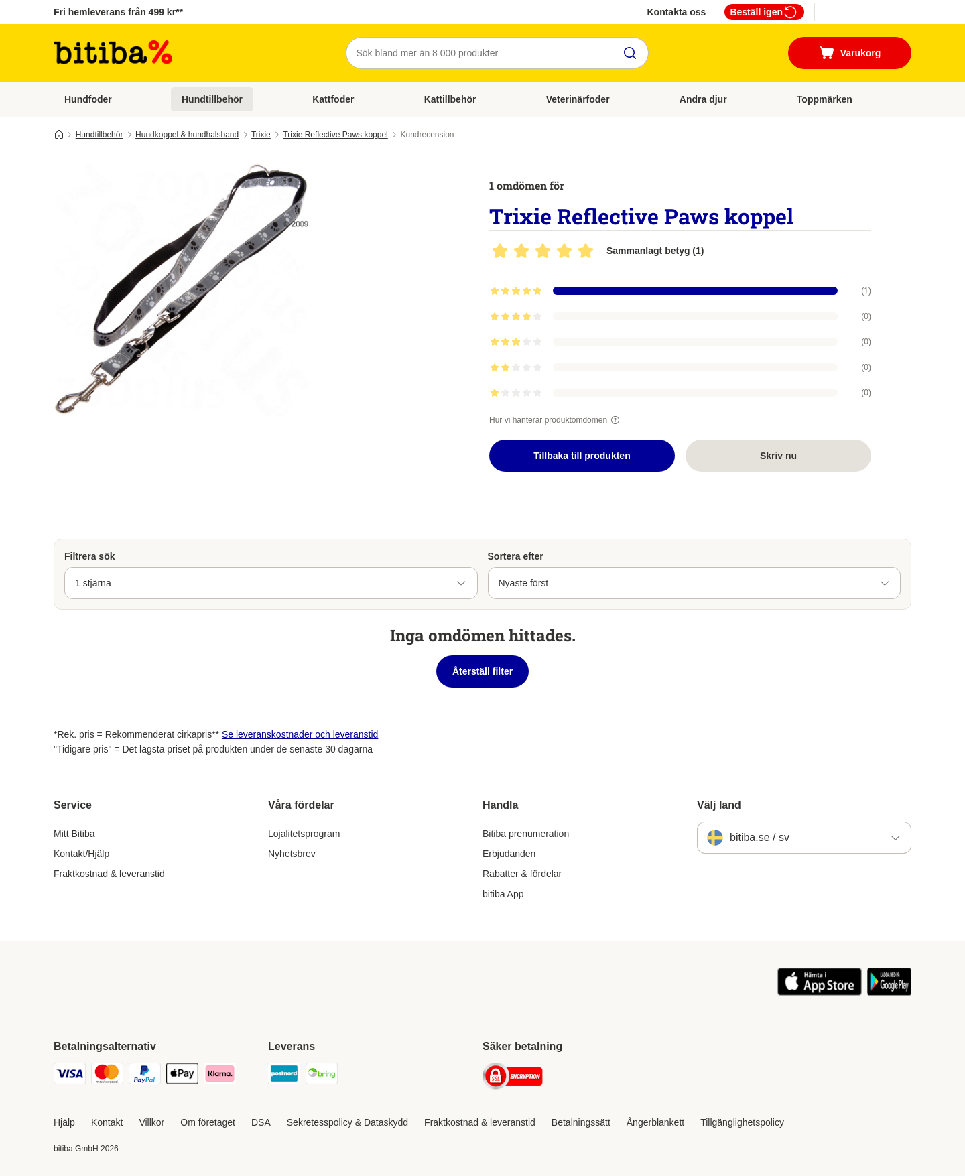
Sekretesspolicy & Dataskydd (347, 1122)
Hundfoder (88, 99)
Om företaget (207, 1122)
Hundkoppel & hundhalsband (187, 134)
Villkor (151, 1122)
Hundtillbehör (212, 99)
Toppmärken (824, 99)
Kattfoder (333, 99)
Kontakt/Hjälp (81, 853)
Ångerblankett (655, 1122)
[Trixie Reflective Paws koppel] (181, 290)
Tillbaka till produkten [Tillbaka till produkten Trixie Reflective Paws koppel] (581, 455)
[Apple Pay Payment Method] (182, 1076)
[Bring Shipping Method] (322, 1076)
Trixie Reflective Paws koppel (335, 134)
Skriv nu (778, 455)
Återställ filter (482, 671)
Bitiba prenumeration (525, 833)
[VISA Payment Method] (70, 1076)
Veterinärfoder (578, 99)
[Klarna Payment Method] (220, 1076)
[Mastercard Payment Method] (107, 1076)
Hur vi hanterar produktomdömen (556, 420)
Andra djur (703, 99)
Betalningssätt (581, 1122)
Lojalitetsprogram (304, 833)
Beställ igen (764, 12)
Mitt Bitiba (74, 833)
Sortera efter (515, 556)
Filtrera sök (89, 556)
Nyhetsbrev (292, 853)
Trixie (261, 134)
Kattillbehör (450, 99)
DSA (261, 1122)
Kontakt (107, 1122)
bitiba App (503, 894)
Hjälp (64, 1122)
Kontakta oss (676, 12)
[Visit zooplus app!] (819, 992)
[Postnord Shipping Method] (284, 1076)
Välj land (719, 805)
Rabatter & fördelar (522, 873)
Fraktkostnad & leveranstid (109, 873)
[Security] (512, 1078)
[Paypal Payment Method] (145, 1076)
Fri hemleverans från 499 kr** (118, 12)
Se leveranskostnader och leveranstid (300, 734)
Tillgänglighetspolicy (742, 1122)
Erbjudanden (508, 853)
